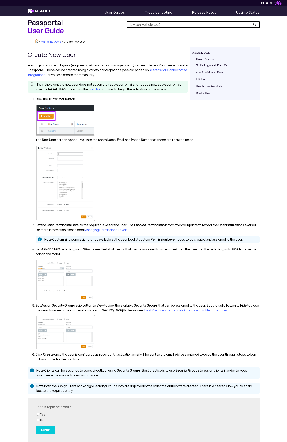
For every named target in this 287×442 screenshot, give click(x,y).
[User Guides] (115, 12)
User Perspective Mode (209, 86)
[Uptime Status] (248, 12)
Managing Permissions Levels (106, 230)
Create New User (206, 59)
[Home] (46, 26)
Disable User (203, 93)
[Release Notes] (204, 12)
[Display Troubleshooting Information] (158, 12)
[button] (255, 24)
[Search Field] (193, 24)
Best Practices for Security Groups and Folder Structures (185, 310)
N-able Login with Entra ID (211, 65)
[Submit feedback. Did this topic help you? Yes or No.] (88, 419)
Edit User (201, 79)
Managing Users (51, 41)
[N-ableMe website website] (271, 4)
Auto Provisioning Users (209, 72)
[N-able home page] (40, 13)
